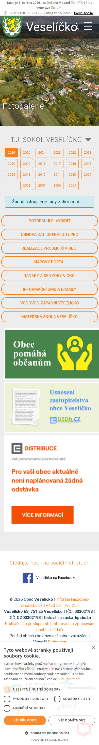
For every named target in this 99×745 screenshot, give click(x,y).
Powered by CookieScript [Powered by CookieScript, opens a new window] (49, 739)
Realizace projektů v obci (49, 248)
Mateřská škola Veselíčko (49, 316)
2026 (11, 152)
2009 (87, 174)
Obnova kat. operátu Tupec (49, 234)
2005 (72, 185)
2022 (72, 152)
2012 (41, 174)
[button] (49, 733)
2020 (11, 164)
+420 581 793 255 (62, 605)
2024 (41, 152)
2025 (26, 152)
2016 (72, 164)
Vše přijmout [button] (24, 720)
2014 (11, 174)
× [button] (93, 647)
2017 (57, 164)
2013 (26, 174)
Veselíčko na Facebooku (49, 578)
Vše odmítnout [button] (71, 720)
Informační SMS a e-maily (49, 289)
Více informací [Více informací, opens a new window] (69, 679)
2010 (72, 174)
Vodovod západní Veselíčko (49, 303)
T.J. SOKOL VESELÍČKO (46, 139)
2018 (41, 164)
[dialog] (49, 693)
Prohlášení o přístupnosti (27, 623)
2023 (57, 152)
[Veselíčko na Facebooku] (5, 13)
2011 (57, 174)
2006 (57, 185)
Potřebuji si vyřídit (50, 221)
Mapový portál (50, 262)
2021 (87, 152)
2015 (87, 164)
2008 (26, 185)
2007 (41, 185)
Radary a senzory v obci (50, 275)
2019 (26, 164)
